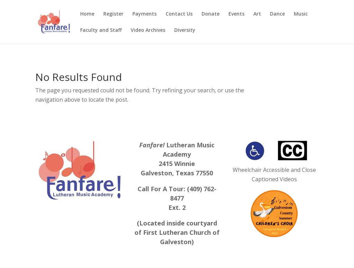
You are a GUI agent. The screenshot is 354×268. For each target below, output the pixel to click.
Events (236, 14)
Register (113, 14)
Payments (144, 14)
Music (301, 14)
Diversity (184, 30)
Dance (277, 14)
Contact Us (179, 14)
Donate (211, 14)
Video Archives (148, 30)
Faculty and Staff (101, 30)
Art (257, 14)
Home (87, 14)
